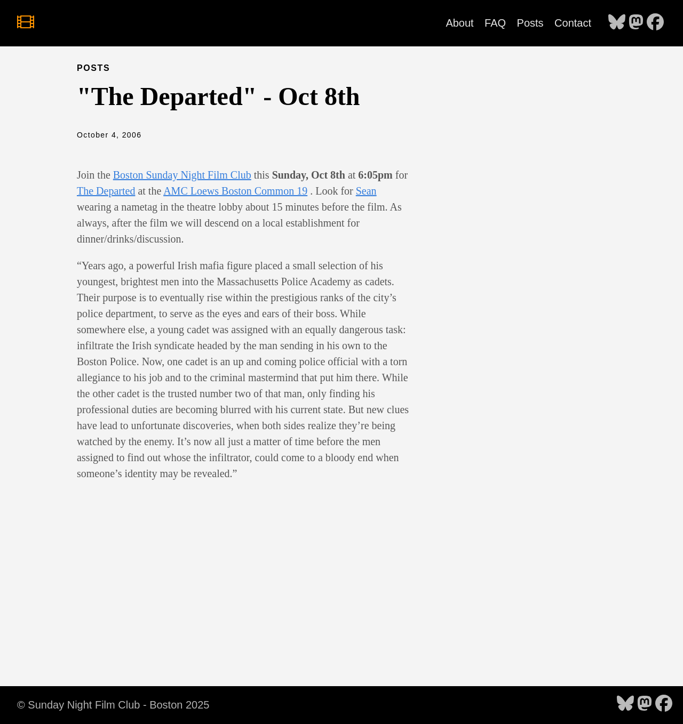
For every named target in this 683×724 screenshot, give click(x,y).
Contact (572, 23)
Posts (530, 23)
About (459, 23)
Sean (366, 191)
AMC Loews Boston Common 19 (235, 191)
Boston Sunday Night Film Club (182, 175)
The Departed (106, 191)
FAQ (495, 23)
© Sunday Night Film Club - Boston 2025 (113, 705)
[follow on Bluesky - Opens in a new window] (616, 23)
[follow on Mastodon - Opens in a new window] (636, 23)
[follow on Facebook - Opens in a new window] (655, 23)
